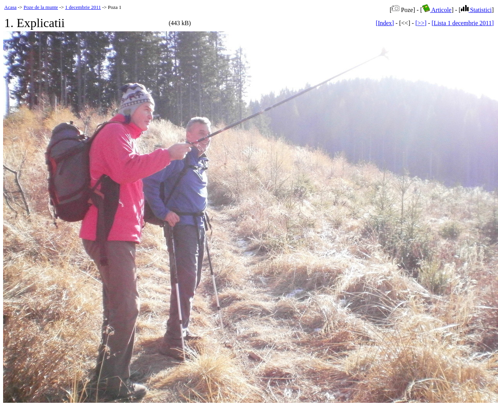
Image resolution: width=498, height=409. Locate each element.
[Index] (385, 23)
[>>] (420, 23)
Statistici (476, 10)
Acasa (10, 7)
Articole (437, 10)
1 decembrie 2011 (83, 7)
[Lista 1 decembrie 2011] (462, 23)
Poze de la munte (41, 7)
